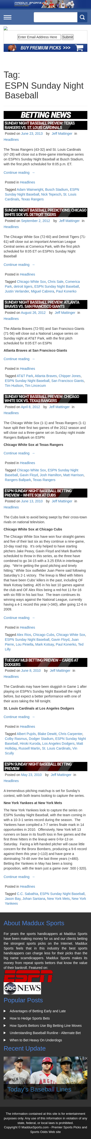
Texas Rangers (32, 199)
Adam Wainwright (30, 189)
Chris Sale (56, 282)
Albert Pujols (26, 734)
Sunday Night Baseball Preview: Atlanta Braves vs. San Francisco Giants (42, 304)
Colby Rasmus (16, 739)
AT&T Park (25, 376)
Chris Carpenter (70, 734)
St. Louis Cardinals (56, 748)
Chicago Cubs (43, 635)
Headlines (11, 140)
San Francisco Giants (67, 381)
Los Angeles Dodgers (58, 743)
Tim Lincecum (35, 386)
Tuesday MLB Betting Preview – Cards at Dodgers (41, 662)
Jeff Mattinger (62, 133)
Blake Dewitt (47, 734)
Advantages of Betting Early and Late (38, 1011)
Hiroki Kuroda (30, 743)
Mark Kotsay (44, 644)
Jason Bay (12, 899)
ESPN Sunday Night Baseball (56, 286)
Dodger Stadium (41, 739)
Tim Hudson (14, 386)
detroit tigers (23, 286)
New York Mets (58, 899)
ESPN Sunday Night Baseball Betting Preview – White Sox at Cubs (38, 493)
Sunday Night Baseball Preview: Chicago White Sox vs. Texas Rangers (42, 398)
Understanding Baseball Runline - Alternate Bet (45, 1033)
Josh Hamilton (50, 475)
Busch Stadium (56, 189)
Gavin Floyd (29, 475)
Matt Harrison (73, 475)
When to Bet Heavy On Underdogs (36, 1040)
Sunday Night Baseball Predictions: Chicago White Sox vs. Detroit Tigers (45, 212)
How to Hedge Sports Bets (30, 1018)
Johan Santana (33, 899)
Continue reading (20, 172)
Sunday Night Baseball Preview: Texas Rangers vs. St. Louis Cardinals (39, 125)
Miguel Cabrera (42, 291)
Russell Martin (29, 748)
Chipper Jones (70, 376)
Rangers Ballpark (18, 480)
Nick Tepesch (51, 194)
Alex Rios (24, 635)
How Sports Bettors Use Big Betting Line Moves (46, 1026)
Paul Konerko (66, 291)
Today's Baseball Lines (39, 1089)
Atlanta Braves (46, 376)
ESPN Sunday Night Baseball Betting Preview (38, 766)
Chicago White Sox (31, 282)
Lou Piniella (24, 644)
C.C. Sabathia (27, 894)
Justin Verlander (17, 291)
